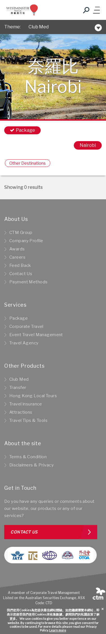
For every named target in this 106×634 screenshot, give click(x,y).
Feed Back (20, 265)
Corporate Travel (26, 326)
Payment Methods (28, 281)
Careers (17, 257)
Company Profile (26, 240)
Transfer (17, 387)
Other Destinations (27, 163)
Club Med (39, 27)
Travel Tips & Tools (28, 420)
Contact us (24, 532)
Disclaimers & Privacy (31, 465)
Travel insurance (25, 404)
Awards (17, 249)
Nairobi (88, 145)
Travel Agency (24, 343)
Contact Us (20, 273)
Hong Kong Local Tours (33, 395)
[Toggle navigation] (96, 10)
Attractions (21, 412)
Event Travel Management (36, 334)
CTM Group (21, 232)
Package (18, 318)
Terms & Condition (28, 456)
